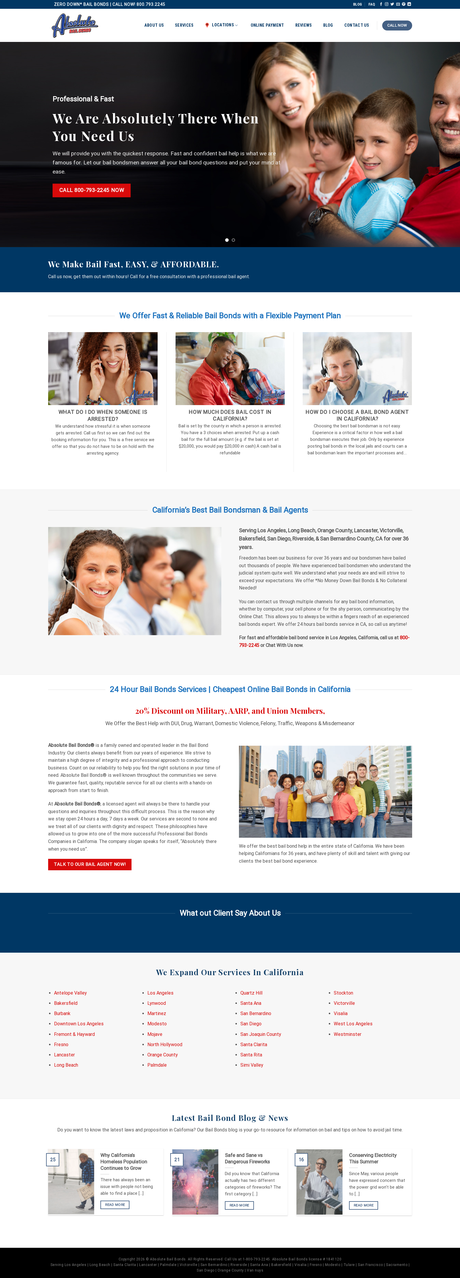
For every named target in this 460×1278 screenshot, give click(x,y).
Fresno (61, 1044)
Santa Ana (250, 1003)
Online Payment (267, 25)
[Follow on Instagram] (386, 4)
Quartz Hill (251, 993)
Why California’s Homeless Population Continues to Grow (123, 1162)
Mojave (154, 1034)
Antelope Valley (70, 993)
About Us (154, 25)
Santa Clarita (253, 1044)
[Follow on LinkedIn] (409, 4)
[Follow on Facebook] (381, 4)
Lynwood (156, 1003)
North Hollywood (164, 1044)
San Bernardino (255, 1013)
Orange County (162, 1055)
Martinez (156, 1013)
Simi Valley (251, 1065)
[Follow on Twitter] (392, 4)
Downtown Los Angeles (79, 1024)
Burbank (62, 1013)
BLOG (357, 4)
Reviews (303, 25)
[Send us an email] (398, 4)
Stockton (343, 993)
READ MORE (115, 1205)
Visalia (341, 1013)
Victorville (344, 1003)
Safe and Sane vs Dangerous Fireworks (247, 1159)
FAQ (371, 4)
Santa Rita (251, 1055)
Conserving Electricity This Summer (373, 1159)
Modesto (157, 1024)
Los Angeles (160, 993)
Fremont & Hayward (74, 1034)
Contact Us (356, 25)
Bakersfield (65, 1003)
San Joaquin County (260, 1034)
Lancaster (64, 1055)
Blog (328, 25)
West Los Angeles (353, 1024)
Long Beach (66, 1065)
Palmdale (157, 1065)
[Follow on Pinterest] (403, 4)
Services (184, 25)
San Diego (251, 1024)
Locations (221, 25)
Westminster (347, 1034)
